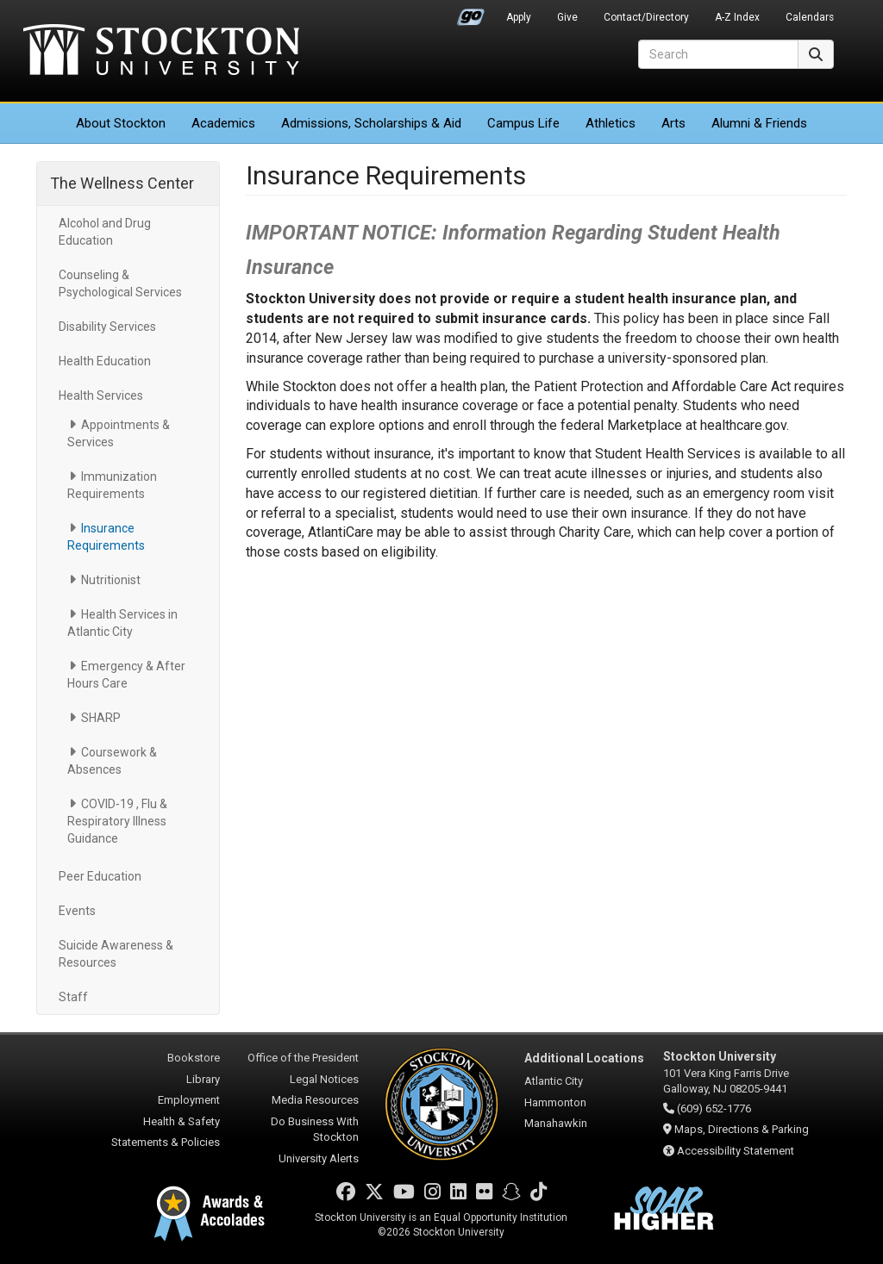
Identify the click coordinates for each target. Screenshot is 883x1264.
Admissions (371, 123)
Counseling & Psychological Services (120, 283)
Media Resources (315, 1099)
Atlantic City (553, 1080)
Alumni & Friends (759, 123)
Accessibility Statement (735, 1150)
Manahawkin (555, 1123)
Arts (673, 123)
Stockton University (161, 51)
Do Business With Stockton (315, 1129)
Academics (223, 123)
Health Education (105, 361)
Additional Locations (584, 1058)
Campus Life (523, 123)
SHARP (101, 718)
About (121, 123)
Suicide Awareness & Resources (116, 953)
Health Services (101, 395)
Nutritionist (111, 580)
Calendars (810, 17)
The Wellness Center (122, 183)
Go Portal (471, 13)
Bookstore (193, 1057)
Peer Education (100, 876)
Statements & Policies (165, 1142)
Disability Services (107, 326)
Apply (518, 17)
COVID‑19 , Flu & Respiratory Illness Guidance (117, 821)
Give (567, 17)
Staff (73, 997)
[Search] (718, 54)
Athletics (611, 123)
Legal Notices (324, 1079)
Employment (189, 1099)
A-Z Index (737, 17)
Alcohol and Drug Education (105, 231)
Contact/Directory (646, 17)
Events (77, 911)
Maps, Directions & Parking (741, 1129)
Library (203, 1079)
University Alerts (319, 1158)
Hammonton (555, 1102)
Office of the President (303, 1057)
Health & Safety (181, 1121)
